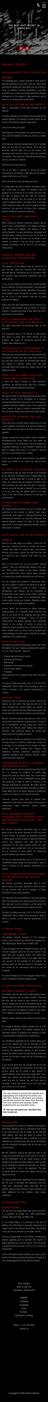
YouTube (24, 1311)
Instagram (24, 1304)
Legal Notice (20, 1315)
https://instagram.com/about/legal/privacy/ (19, 978)
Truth (24, 1308)
